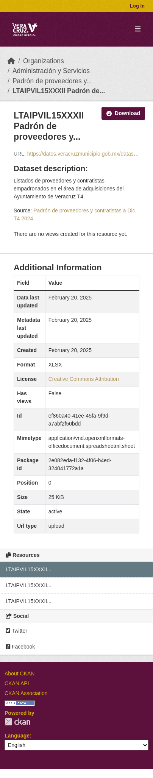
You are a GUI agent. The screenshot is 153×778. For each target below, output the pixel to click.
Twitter (16, 631)
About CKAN (19, 673)
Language (17, 736)
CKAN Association (26, 693)
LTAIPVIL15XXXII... (29, 569)
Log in (137, 6)
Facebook (20, 647)
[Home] (11, 61)
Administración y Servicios (51, 71)
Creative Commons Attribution (83, 379)
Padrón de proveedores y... (52, 81)
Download (123, 113)
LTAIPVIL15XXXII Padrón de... (58, 91)
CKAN (17, 722)
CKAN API (17, 683)
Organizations (43, 61)
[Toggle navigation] (137, 29)
